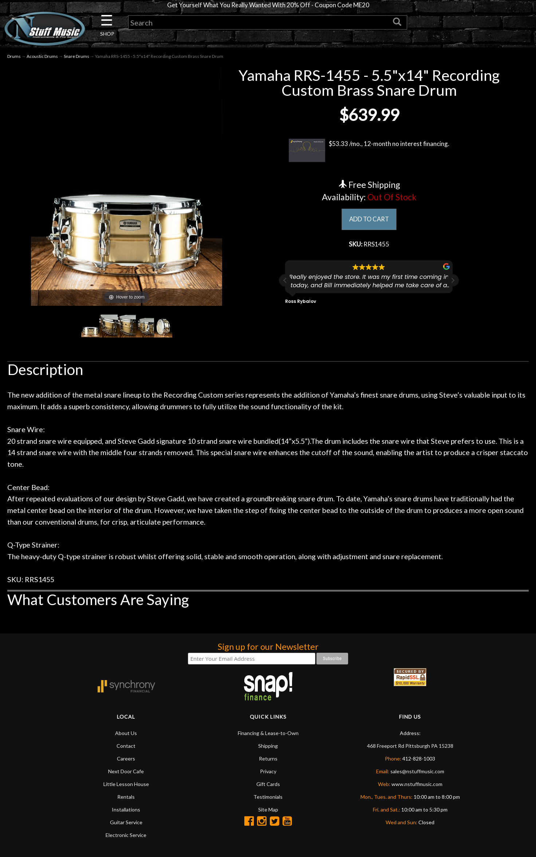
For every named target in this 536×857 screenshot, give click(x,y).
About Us (126, 734)
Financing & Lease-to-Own (268, 734)
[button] (452, 282)
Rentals (126, 798)
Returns (268, 760)
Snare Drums (76, 57)
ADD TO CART (369, 221)
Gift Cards (268, 785)
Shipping (268, 747)
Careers (126, 760)
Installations (126, 810)
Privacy (268, 772)
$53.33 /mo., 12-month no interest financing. (369, 151)
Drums (14, 57)
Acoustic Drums (42, 57)
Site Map (268, 810)
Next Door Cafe (126, 772)
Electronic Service (126, 836)
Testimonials (268, 798)
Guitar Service (126, 823)
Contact (126, 747)
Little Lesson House (126, 785)
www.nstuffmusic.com (416, 785)
